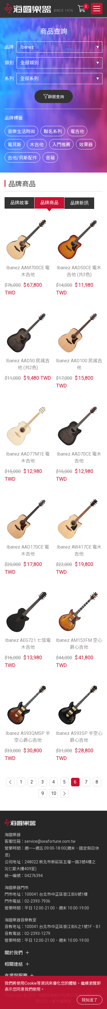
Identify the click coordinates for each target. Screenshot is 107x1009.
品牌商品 (49, 202)
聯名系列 (53, 131)
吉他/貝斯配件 (22, 158)
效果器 (86, 144)
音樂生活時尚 (21, 131)
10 (53, 793)
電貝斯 (14, 144)
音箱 (50, 158)
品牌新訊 (79, 203)
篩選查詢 (56, 96)
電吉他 (77, 131)
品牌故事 (19, 202)
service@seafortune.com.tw (50, 841)
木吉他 (37, 144)
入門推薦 (61, 144)
